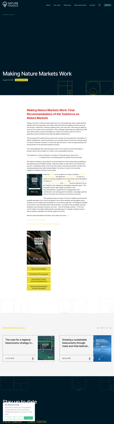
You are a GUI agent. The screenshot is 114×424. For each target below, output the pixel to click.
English (107, 5)
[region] (19, 411)
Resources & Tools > (9, 14)
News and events (80, 5)
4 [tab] (105, 328)
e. (69, 215)
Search (100, 5)
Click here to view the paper (36, 220)
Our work (57, 5)
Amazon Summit (71, 177)
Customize (9, 418)
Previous (98, 328)
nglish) (59, 224)
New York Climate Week (60, 181)
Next (110, 328)
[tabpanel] (28, 349)
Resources (67, 5)
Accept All (28, 418)
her (68, 215)
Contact (92, 5)
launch (52, 174)
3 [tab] (103, 328)
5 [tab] (107, 328)
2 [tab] (102, 328)
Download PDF (21, 80)
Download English (38, 269)
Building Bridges (54, 183)
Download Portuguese (39, 274)
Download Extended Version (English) (38, 287)
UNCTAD (67, 183)
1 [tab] (100, 328)
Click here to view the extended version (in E (42, 224)
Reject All (19, 418)
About (48, 5)
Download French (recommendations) (39, 280)
